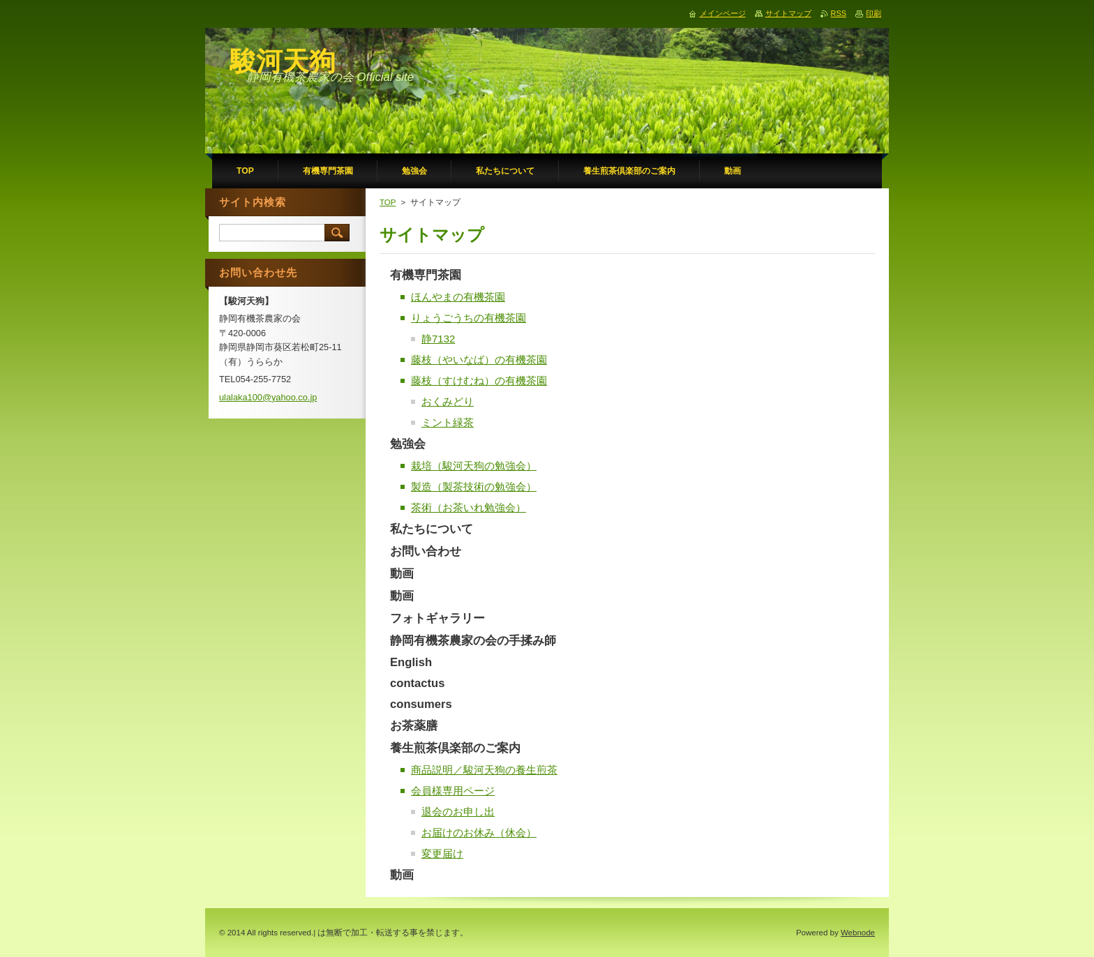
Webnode (858, 932)
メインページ (723, 13)
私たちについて (431, 529)
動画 (402, 573)
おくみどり (447, 401)
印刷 (873, 13)
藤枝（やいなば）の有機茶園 (479, 360)
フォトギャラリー (437, 618)
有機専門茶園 (425, 275)
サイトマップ (788, 13)
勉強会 (408, 444)
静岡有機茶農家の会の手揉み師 (473, 640)
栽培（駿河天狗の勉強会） (474, 466)
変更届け (442, 853)
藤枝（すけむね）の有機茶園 (479, 380)
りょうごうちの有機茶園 (468, 318)
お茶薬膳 (413, 725)
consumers (421, 704)
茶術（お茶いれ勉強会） (468, 507)
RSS (838, 13)
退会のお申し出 (458, 811)
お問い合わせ (425, 551)
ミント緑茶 (447, 422)
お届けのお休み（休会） (479, 832)
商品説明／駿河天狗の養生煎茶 (484, 770)
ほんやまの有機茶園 (458, 297)
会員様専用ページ (453, 791)
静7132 (438, 339)
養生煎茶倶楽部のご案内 (455, 748)
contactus (417, 683)
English (411, 662)
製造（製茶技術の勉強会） (474, 486)
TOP (388, 202)
